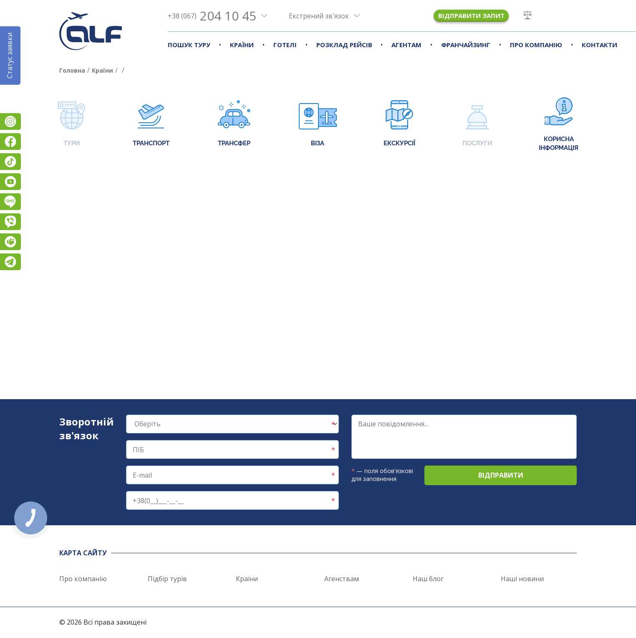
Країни (242, 45)
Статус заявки (9, 55)
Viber (10, 221)
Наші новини (522, 578)
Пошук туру (189, 45)
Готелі (285, 45)
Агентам (406, 45)
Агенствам (341, 578)
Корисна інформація (558, 124)
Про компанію (536, 45)
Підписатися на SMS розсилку (10, 201)
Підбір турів (167, 578)
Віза (318, 124)
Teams (10, 241)
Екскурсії (399, 124)
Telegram (10, 261)
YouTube (10, 181)
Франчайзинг (465, 45)
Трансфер (234, 124)
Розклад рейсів (344, 45)
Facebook (10, 141)
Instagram (10, 121)
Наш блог (428, 578)
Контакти (599, 45)
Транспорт (151, 124)
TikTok (10, 161)
